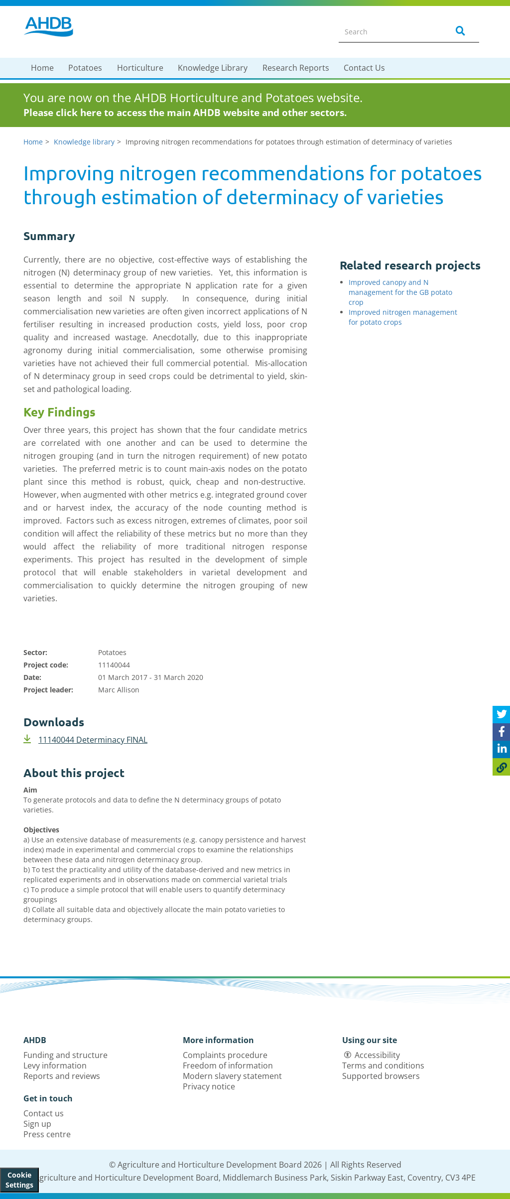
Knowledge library (84, 141)
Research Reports (295, 67)
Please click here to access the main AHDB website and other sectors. (185, 112)
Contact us (43, 1113)
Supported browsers (381, 1075)
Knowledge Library (213, 67)
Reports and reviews (61, 1075)
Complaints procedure (225, 1055)
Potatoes (85, 67)
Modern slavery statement (232, 1075)
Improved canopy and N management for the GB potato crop (400, 292)
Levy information (55, 1065)
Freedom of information (228, 1065)
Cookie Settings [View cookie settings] (19, 1180)
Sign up (37, 1123)
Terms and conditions (383, 1065)
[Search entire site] (387, 31)
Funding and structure (65, 1055)
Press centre (47, 1134)
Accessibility (377, 1055)
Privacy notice (209, 1086)
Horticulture (140, 67)
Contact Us (364, 67)
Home (42, 67)
